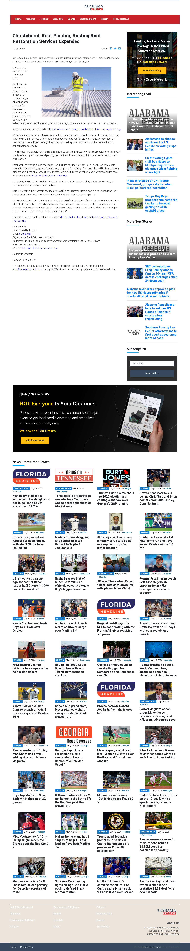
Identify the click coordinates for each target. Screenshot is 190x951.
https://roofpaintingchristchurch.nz (49, 175)
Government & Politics (66, 907)
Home (19, 18)
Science (100, 907)
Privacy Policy (27, 947)
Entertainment (88, 18)
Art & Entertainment (21, 907)
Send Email (25, 233)
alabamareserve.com (152, 947)
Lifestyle (58, 18)
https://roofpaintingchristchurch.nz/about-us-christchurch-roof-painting (84, 129)
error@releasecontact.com (27, 269)
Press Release (121, 18)
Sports (71, 18)
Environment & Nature (22, 919)
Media (56, 926)
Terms (13, 947)
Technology (103, 926)
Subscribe (152, 373)
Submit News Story (152, 70)
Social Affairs (104, 913)
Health (104, 18)
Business (15, 913)
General (30, 18)
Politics (44, 18)
